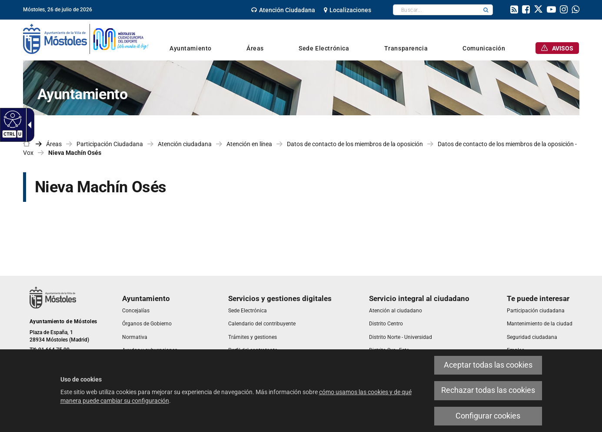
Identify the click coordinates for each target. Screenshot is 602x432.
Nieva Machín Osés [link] (74, 152)
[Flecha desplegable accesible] (27, 124)
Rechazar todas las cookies (488, 390)
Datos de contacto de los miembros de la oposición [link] (355, 144)
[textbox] (436, 9)
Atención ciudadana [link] (185, 144)
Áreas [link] (54, 144)
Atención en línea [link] (249, 144)
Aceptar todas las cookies (488, 365)
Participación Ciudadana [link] (109, 144)
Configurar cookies (488, 416)
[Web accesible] (11, 118)
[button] (486, 9)
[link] (283, 10)
